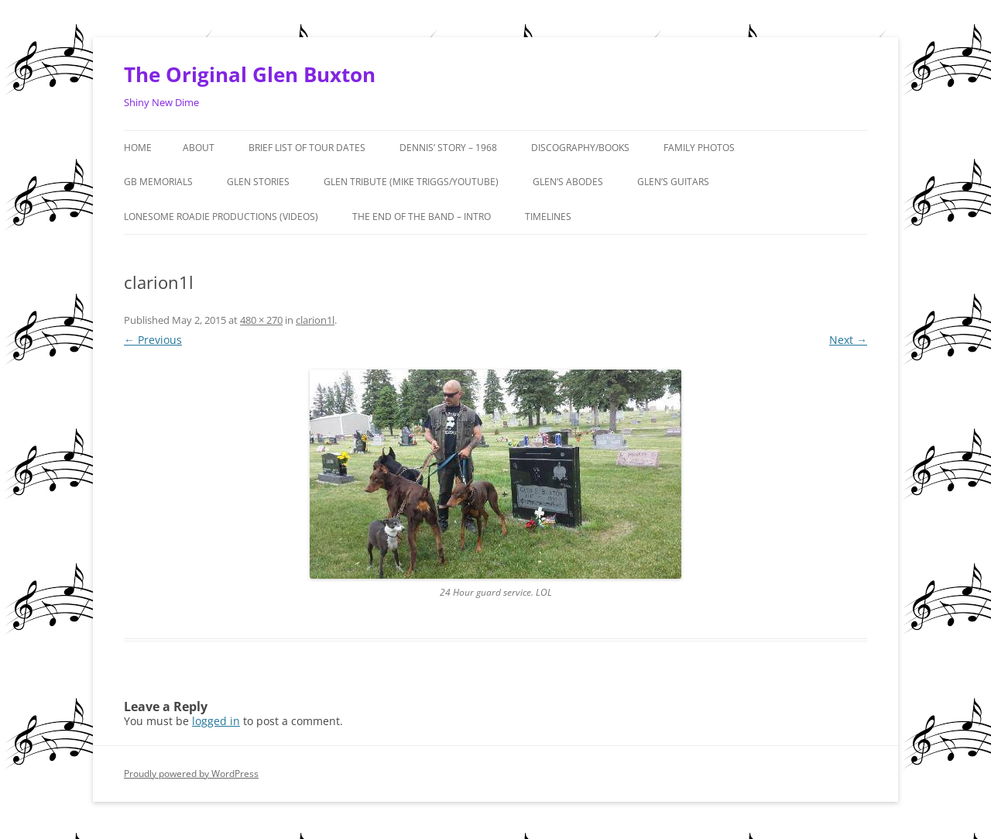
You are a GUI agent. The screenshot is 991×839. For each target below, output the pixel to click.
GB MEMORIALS (158, 181)
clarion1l (315, 320)
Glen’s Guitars (673, 181)
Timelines (548, 216)
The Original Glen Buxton (249, 74)
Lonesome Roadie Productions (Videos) (221, 216)
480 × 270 (261, 320)
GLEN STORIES (258, 181)
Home (138, 147)
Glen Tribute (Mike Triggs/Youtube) (411, 181)
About (198, 147)
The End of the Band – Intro (421, 216)
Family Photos (699, 147)
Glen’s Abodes (568, 181)
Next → (848, 339)
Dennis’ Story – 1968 (448, 147)
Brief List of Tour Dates (307, 147)
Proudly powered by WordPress (191, 773)
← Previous (153, 339)
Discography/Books (580, 147)
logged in (216, 720)
